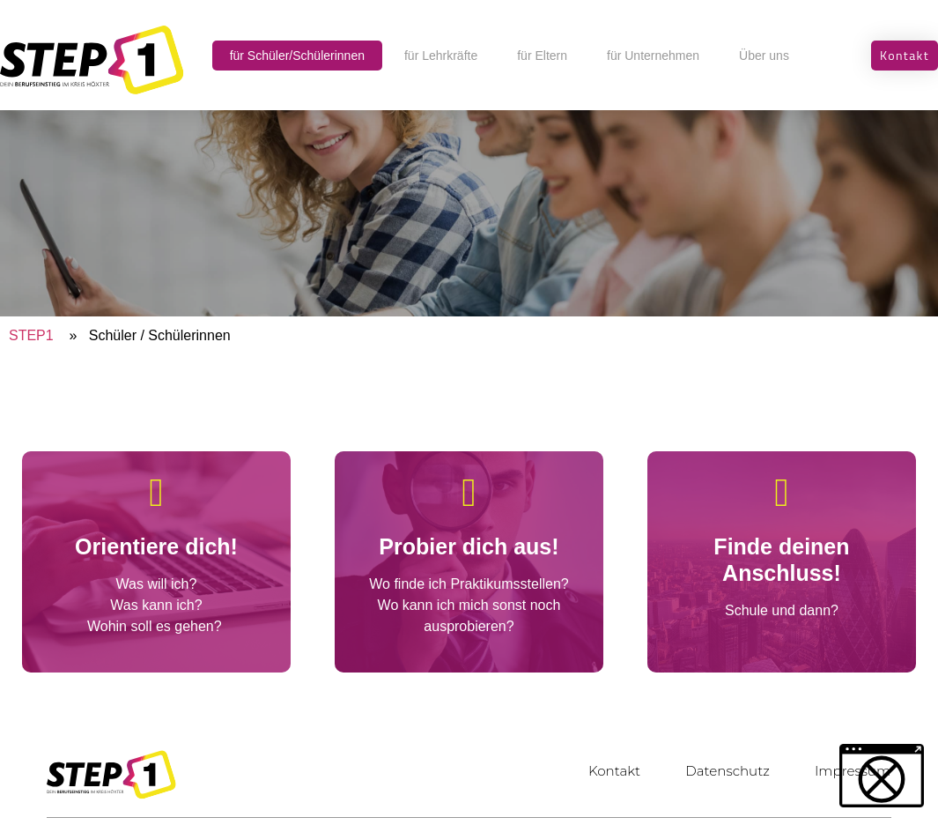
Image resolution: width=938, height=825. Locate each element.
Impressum (850, 770)
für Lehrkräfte (440, 55)
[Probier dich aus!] (469, 493)
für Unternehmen (653, 55)
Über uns (764, 55)
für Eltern (542, 55)
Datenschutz (721, 770)
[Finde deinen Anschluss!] (781, 493)
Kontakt (605, 770)
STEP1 (31, 335)
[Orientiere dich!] (156, 493)
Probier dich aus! (468, 546)
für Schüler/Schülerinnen (297, 55)
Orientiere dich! (156, 546)
